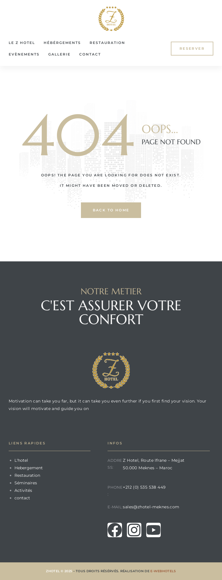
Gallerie (59, 54)
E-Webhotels (163, 571)
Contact (90, 54)
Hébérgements (62, 42)
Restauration (107, 42)
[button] (192, 48)
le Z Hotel (22, 42)
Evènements (24, 54)
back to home (111, 210)
